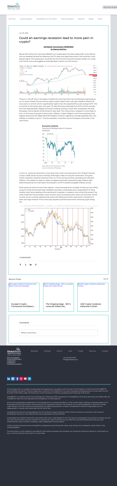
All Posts (12, 19)
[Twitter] (13, 378)
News (100, 19)
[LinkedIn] (8, 378)
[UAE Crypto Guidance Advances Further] (93, 291)
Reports (81, 19)
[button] (103, 351)
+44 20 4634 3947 (69, 358)
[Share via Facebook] (20, 265)
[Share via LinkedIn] (31, 265)
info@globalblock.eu (70, 360)
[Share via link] (36, 265)
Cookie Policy (11, 360)
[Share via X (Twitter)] (25, 265)
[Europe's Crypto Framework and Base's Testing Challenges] (24, 291)
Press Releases (67, 19)
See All (105, 279)
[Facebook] (17, 378)
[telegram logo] (29, 378)
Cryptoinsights (26, 19)
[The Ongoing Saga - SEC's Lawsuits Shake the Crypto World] (58, 291)
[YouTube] (25, 378)
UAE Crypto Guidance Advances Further (90, 305)
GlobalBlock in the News (46, 19)
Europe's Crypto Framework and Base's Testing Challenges (22, 305)
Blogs (91, 19)
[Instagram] (21, 378)
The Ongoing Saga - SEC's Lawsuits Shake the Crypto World (58, 305)
